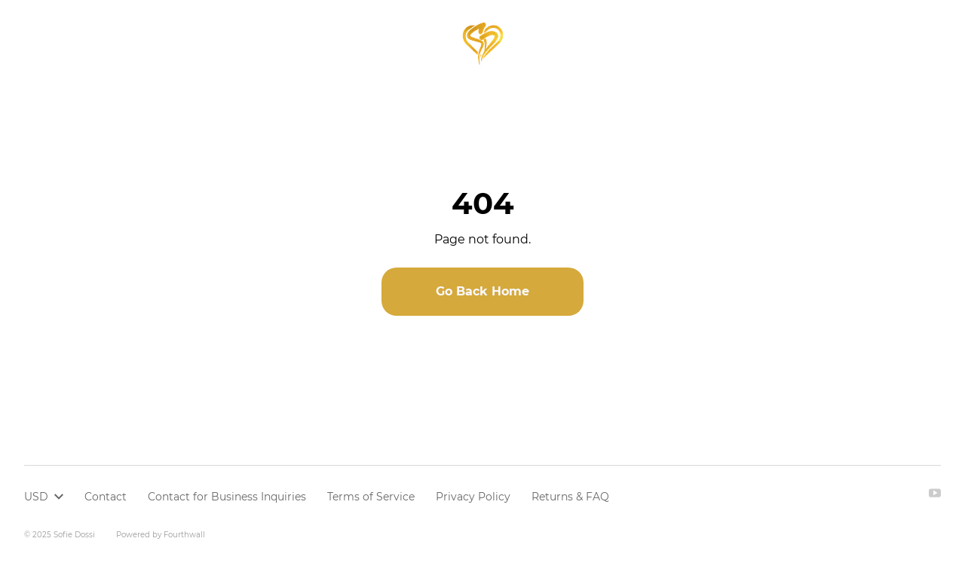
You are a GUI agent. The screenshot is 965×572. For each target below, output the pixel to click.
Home (40, 43)
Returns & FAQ (570, 496)
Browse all (104, 43)
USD (858, 43)
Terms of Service (371, 496)
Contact (105, 496)
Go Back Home (482, 291)
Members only (298, 43)
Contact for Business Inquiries (227, 496)
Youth (217, 43)
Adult (166, 43)
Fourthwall (184, 535)
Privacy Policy (473, 496)
